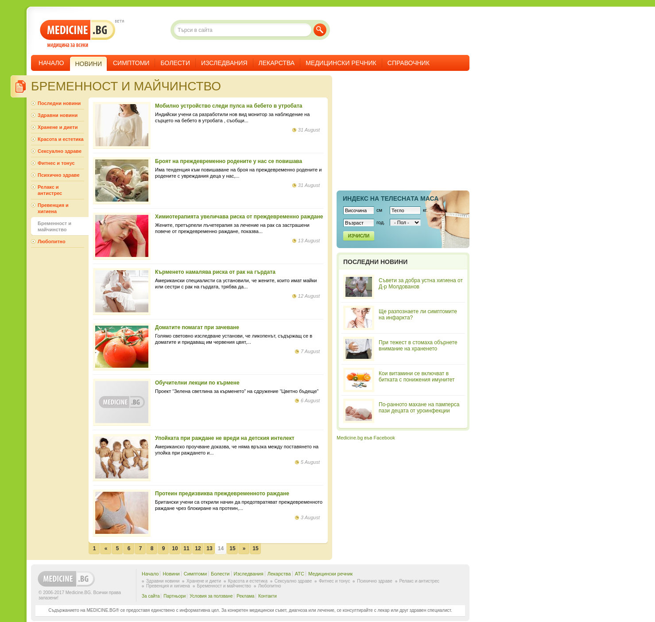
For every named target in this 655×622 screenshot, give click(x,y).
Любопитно (52, 241)
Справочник (409, 62)
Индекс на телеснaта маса (390, 198)
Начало (51, 62)
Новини (171, 573)
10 (175, 548)
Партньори (174, 596)
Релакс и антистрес (50, 190)
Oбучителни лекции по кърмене (197, 383)
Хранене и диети (58, 127)
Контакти (267, 596)
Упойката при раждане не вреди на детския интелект (225, 438)
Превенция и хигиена (53, 208)
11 (186, 548)
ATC (299, 573)
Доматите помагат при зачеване (197, 327)
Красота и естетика (61, 139)
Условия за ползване (211, 596)
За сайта (151, 596)
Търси (320, 29)
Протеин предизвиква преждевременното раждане (222, 493)
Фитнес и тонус (56, 163)
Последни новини (59, 103)
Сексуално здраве (59, 151)
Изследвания (224, 62)
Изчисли (358, 235)
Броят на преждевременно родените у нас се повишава (228, 161)
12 (198, 548)
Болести (175, 62)
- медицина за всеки (78, 34)
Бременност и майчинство (54, 226)
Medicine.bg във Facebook (366, 437)
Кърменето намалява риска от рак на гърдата (215, 272)
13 (209, 548)
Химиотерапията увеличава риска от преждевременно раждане (239, 217)
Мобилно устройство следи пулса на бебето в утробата (228, 106)
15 (232, 548)
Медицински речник (341, 62)
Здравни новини (58, 115)
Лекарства (277, 62)
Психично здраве (59, 175)
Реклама (245, 596)
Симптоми (131, 62)
